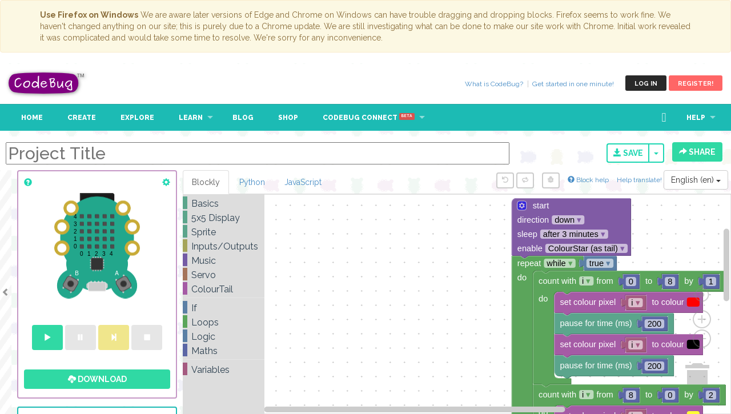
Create (81, 118)
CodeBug (47, 83)
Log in (645, 83)
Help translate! (640, 180)
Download (97, 379)
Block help (588, 180)
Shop (288, 118)
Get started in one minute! (573, 84)
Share (697, 151)
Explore (137, 118)
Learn (191, 118)
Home (32, 118)
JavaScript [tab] (303, 182)
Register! (695, 83)
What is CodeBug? (494, 84)
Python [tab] (252, 182)
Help (695, 118)
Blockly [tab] (206, 182)
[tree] (223, 286)
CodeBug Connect (369, 117)
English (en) (696, 179)
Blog (243, 118)
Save (628, 153)
